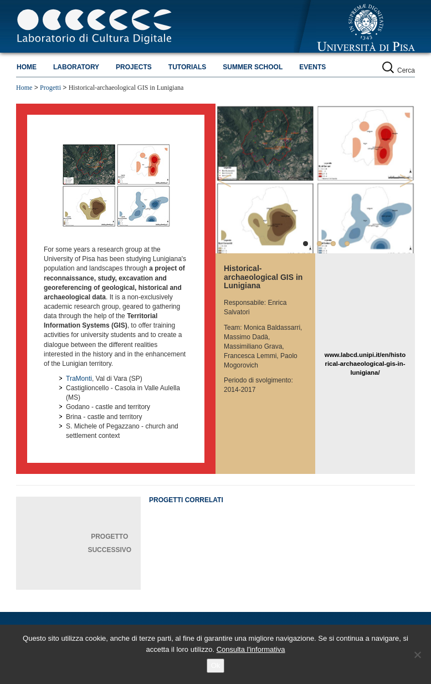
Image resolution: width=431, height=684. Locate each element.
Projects (134, 67)
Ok (215, 665)
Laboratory (76, 67)
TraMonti (79, 378)
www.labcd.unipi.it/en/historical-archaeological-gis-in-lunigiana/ (365, 363)
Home (27, 67)
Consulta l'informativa (251, 649)
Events (312, 67)
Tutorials (187, 67)
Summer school (253, 67)
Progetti (50, 87)
